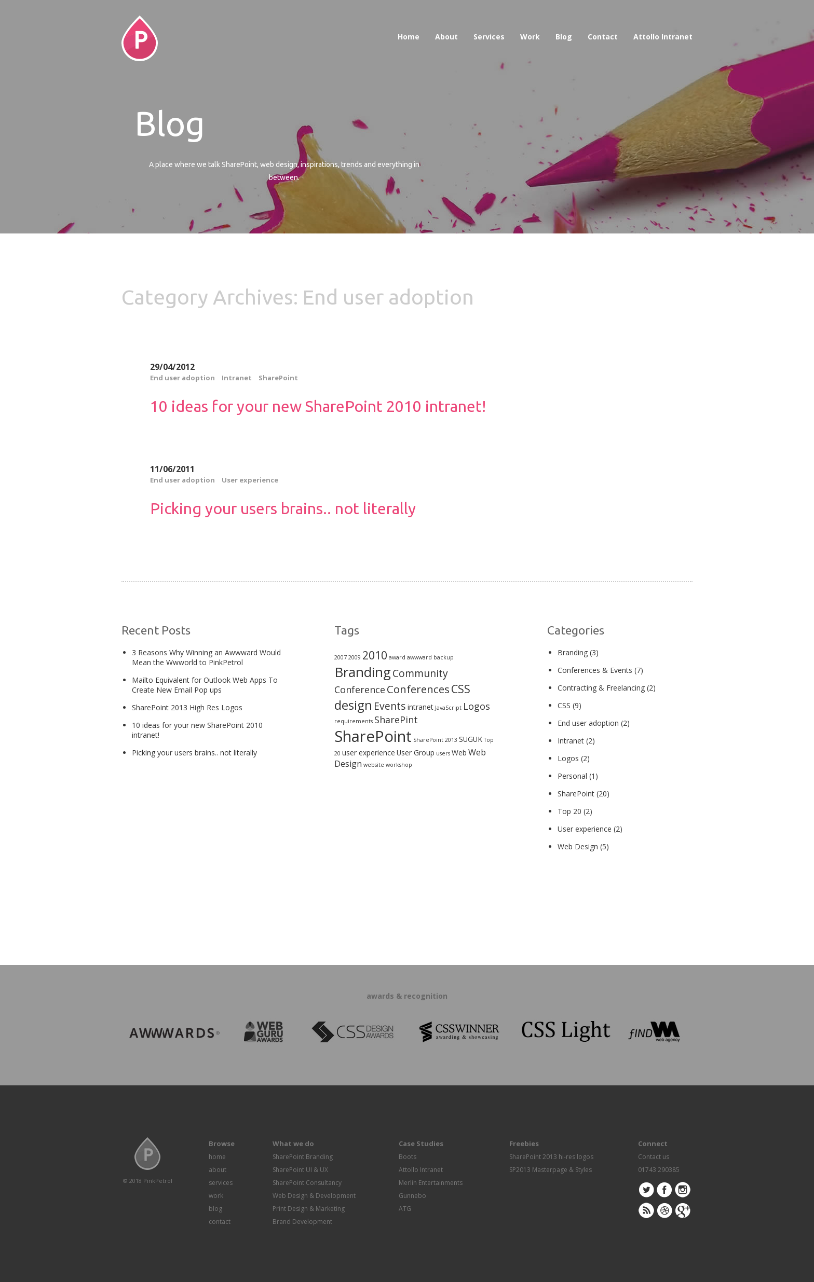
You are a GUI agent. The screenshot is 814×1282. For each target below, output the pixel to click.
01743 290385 (659, 1169)
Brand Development (302, 1221)
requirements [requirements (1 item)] (353, 721)
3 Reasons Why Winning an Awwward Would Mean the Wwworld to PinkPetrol (206, 657)
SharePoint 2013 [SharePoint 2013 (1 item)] (435, 739)
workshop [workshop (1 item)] (399, 764)
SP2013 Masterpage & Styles (550, 1169)
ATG (405, 1208)
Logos (568, 758)
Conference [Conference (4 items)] (359, 689)
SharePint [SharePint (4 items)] (396, 719)
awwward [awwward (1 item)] (419, 657)
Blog (563, 37)
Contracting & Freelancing (601, 688)
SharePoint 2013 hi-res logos (551, 1156)
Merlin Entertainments (431, 1182)
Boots (407, 1156)
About (446, 37)
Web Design (578, 846)
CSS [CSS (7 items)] (460, 688)
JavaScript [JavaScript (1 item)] (448, 707)
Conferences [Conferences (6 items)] (418, 689)
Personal (572, 776)
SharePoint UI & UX (300, 1169)
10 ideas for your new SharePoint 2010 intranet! (318, 406)
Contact (603, 37)
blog (215, 1208)
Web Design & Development (314, 1195)
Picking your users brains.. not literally (283, 508)
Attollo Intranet (663, 37)
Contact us (653, 1156)
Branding (573, 652)
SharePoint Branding (303, 1156)
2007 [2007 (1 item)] (340, 657)
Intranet (237, 377)
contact (219, 1221)
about (217, 1169)
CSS (564, 705)
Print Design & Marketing (309, 1208)
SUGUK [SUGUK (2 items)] (470, 739)
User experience (250, 480)
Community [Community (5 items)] (420, 673)
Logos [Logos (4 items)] (476, 706)
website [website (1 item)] (373, 764)
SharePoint (278, 377)
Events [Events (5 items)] (390, 706)
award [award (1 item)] (397, 657)
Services (489, 37)
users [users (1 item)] (443, 753)
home (217, 1156)
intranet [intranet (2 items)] (420, 707)
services (221, 1182)
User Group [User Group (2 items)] (416, 752)
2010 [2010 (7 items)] (374, 655)
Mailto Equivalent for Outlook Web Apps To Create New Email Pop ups (205, 685)
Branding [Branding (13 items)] (362, 672)
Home (408, 37)
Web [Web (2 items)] (459, 752)
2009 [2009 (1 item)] (354, 657)
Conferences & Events (595, 670)
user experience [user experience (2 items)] (368, 752)
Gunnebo (412, 1195)
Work (530, 37)
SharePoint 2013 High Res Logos (187, 707)
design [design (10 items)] (353, 704)
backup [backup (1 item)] (443, 657)
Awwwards (781, 32)
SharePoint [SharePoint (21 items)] (373, 736)
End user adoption (182, 377)
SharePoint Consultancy (307, 1182)
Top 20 (569, 811)
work (216, 1195)
